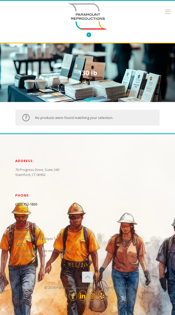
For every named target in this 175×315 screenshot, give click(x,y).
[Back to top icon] (87, 277)
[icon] (102, 295)
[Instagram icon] (92, 295)
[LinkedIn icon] (83, 295)
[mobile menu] (167, 11)
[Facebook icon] (73, 295)
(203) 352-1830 (26, 204)
